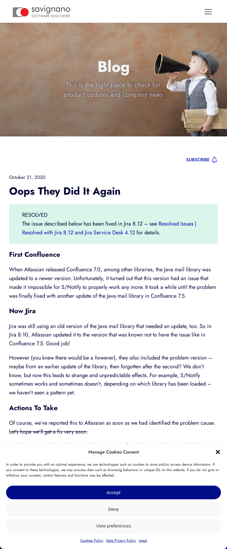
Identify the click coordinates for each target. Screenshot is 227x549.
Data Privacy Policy (121, 540)
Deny (113, 509)
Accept (113, 492)
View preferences (113, 525)
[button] (218, 452)
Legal (143, 540)
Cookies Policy (91, 540)
